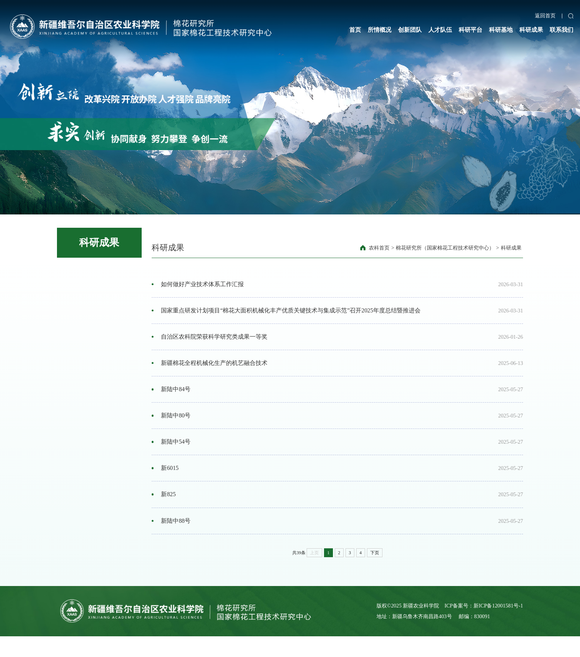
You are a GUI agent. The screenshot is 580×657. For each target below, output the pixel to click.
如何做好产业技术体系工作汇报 (203, 285)
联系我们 (561, 30)
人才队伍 (440, 30)
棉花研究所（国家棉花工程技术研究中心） (445, 248)
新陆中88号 (176, 539)
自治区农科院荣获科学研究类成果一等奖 (215, 341)
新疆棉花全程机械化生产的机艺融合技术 (215, 370)
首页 (355, 30)
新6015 (170, 483)
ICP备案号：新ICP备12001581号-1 (484, 626)
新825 (169, 511)
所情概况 (379, 30)
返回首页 (545, 15)
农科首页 (379, 248)
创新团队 (410, 30)
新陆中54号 (176, 454)
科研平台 (470, 30)
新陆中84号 (176, 398)
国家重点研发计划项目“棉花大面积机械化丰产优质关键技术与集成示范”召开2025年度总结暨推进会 (292, 313)
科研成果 (531, 30)
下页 (374, 573)
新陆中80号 (176, 426)
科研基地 (501, 30)
